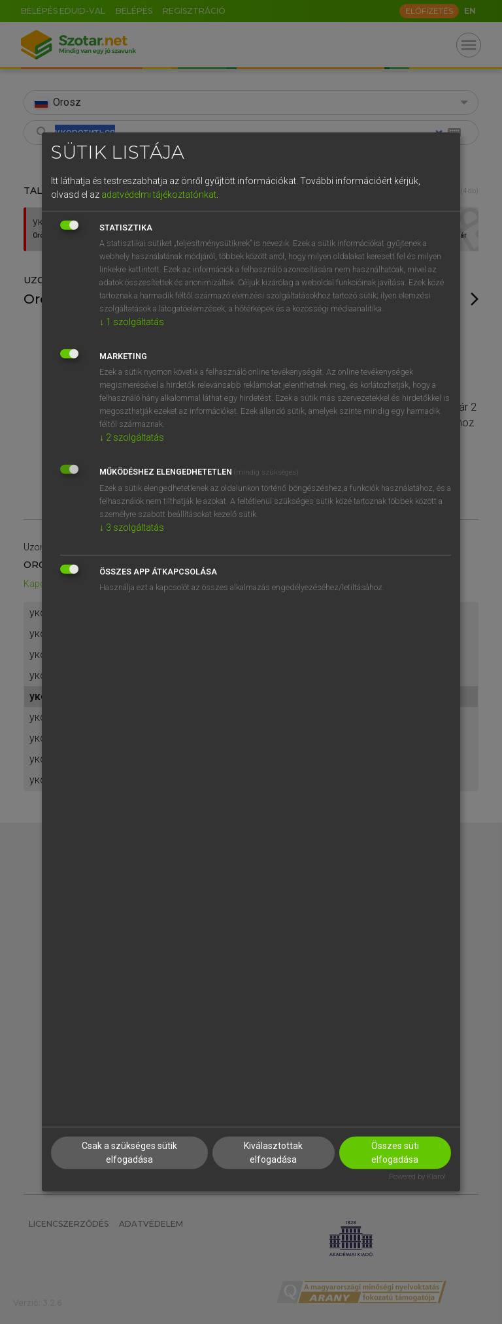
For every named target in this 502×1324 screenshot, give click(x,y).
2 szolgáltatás (131, 437)
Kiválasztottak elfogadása (273, 1152)
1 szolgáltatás (131, 321)
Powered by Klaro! (417, 1176)
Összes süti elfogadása (395, 1152)
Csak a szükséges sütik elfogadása (129, 1152)
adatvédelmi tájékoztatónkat (158, 194)
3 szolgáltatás (131, 527)
